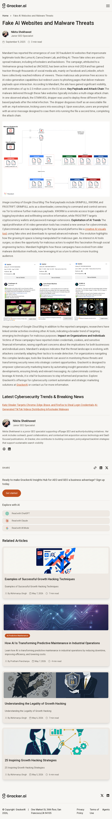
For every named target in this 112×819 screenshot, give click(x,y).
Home (5, 15)
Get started (11, 493)
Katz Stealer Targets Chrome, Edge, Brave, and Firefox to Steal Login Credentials (48, 404)
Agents (106, 809)
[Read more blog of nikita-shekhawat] (17, 34)
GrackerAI (22, 384)
